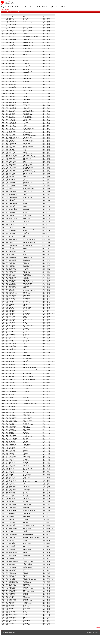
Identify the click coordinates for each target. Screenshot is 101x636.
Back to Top (98, 627)
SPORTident (12, 632)
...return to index (5, 9)
